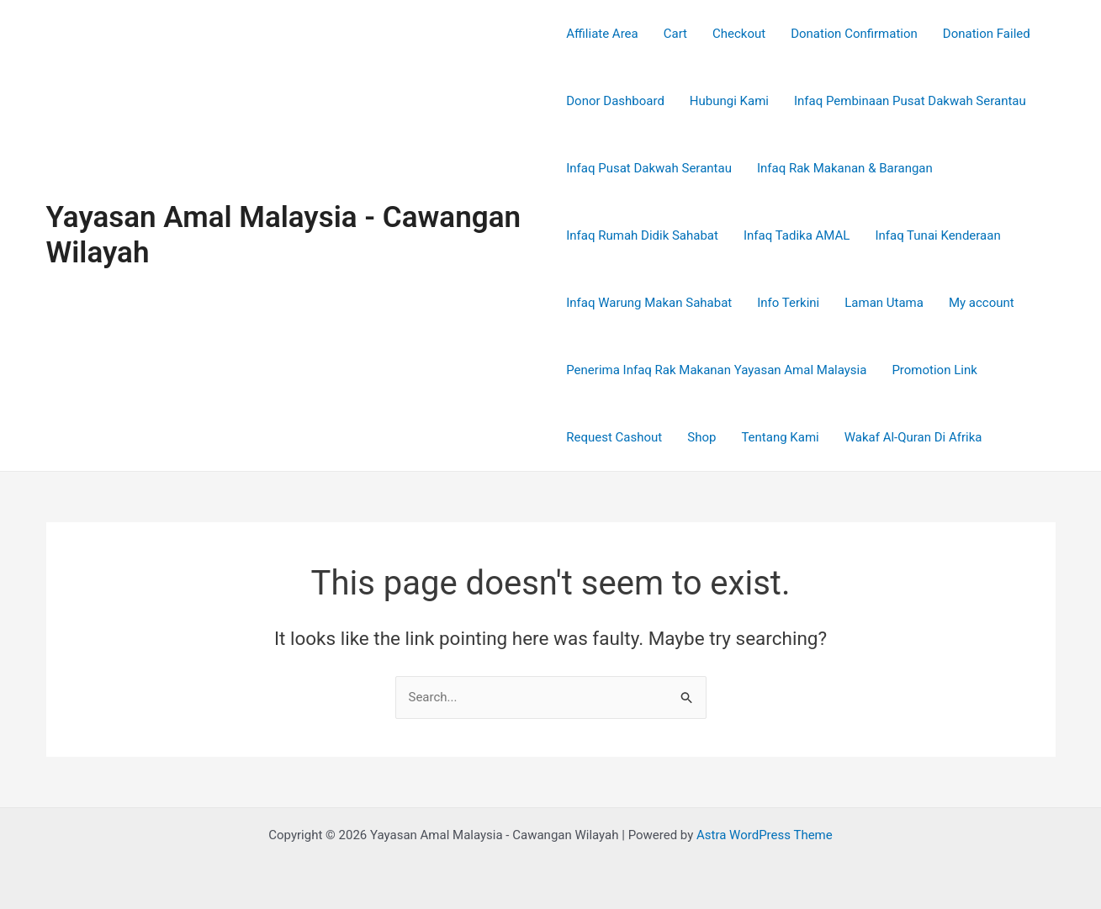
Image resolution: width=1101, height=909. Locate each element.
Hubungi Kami (729, 100)
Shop (701, 437)
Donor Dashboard (615, 100)
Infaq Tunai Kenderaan (937, 235)
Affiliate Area (602, 33)
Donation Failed (986, 33)
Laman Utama (884, 302)
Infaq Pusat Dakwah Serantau (649, 168)
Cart (675, 33)
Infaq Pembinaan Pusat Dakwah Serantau (910, 100)
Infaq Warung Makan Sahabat (649, 302)
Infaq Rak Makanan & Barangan (845, 168)
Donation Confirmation (854, 33)
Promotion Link (934, 370)
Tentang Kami (779, 437)
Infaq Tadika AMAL (797, 235)
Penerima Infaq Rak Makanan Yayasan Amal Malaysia (716, 370)
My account (981, 302)
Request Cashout (614, 437)
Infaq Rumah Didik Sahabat (642, 235)
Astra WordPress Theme (764, 835)
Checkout (738, 33)
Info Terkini (788, 302)
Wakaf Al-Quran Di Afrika (913, 437)
